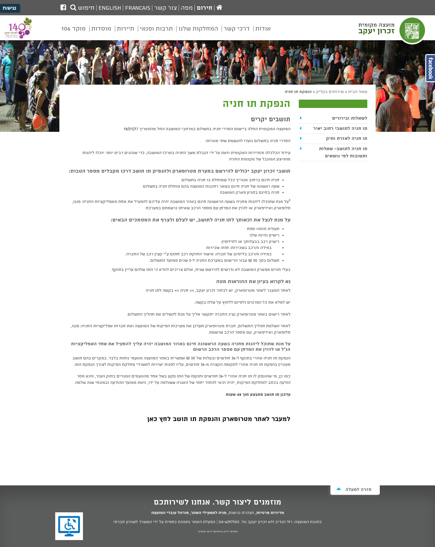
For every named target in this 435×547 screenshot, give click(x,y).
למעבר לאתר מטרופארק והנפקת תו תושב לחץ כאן (218, 419)
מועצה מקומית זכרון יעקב (392, 30)
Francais (137, 8)
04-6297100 (229, 522)
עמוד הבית (357, 91)
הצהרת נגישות (241, 512)
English (109, 8)
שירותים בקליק (330, 91)
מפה (187, 8)
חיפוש (82, 8)
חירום (205, 8)
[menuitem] (263, 32)
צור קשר (165, 8)
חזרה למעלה (353, 489)
